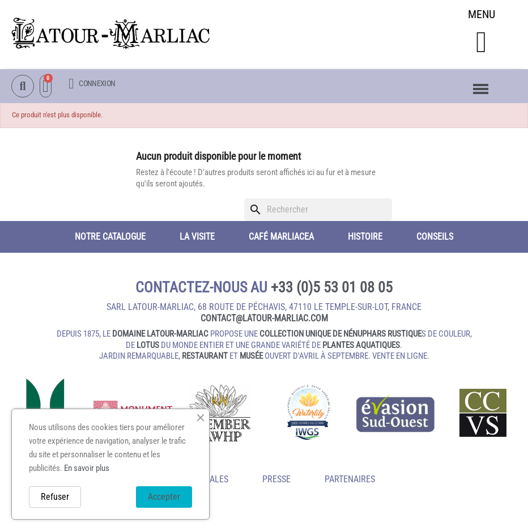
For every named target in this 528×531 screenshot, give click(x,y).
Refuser (55, 496)
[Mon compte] (92, 84)
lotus (148, 347)
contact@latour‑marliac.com (264, 320)
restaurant (205, 357)
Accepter (164, 496)
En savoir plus (86, 468)
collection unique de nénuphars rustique (340, 335)
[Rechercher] (318, 211)
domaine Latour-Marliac (160, 335)
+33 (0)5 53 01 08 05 (332, 289)
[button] (481, 43)
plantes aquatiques (361, 347)
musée (251, 357)
